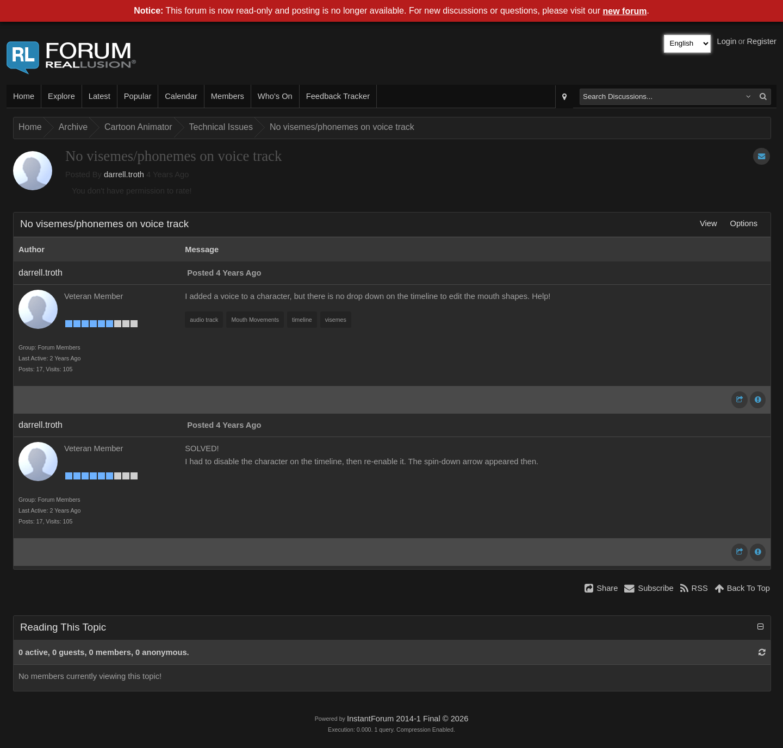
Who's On (275, 96)
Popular (137, 96)
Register (761, 41)
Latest (99, 96)
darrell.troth (124, 174)
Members (227, 96)
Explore (61, 96)
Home (24, 96)
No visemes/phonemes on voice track (342, 127)
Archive (73, 127)
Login (727, 41)
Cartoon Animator (138, 127)
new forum (625, 11)
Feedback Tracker (338, 96)
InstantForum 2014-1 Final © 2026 (407, 718)
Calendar (180, 96)
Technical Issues (221, 127)
